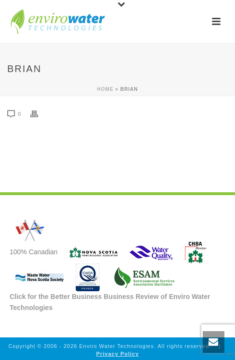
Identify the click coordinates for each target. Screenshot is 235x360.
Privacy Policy (117, 354)
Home (105, 89)
